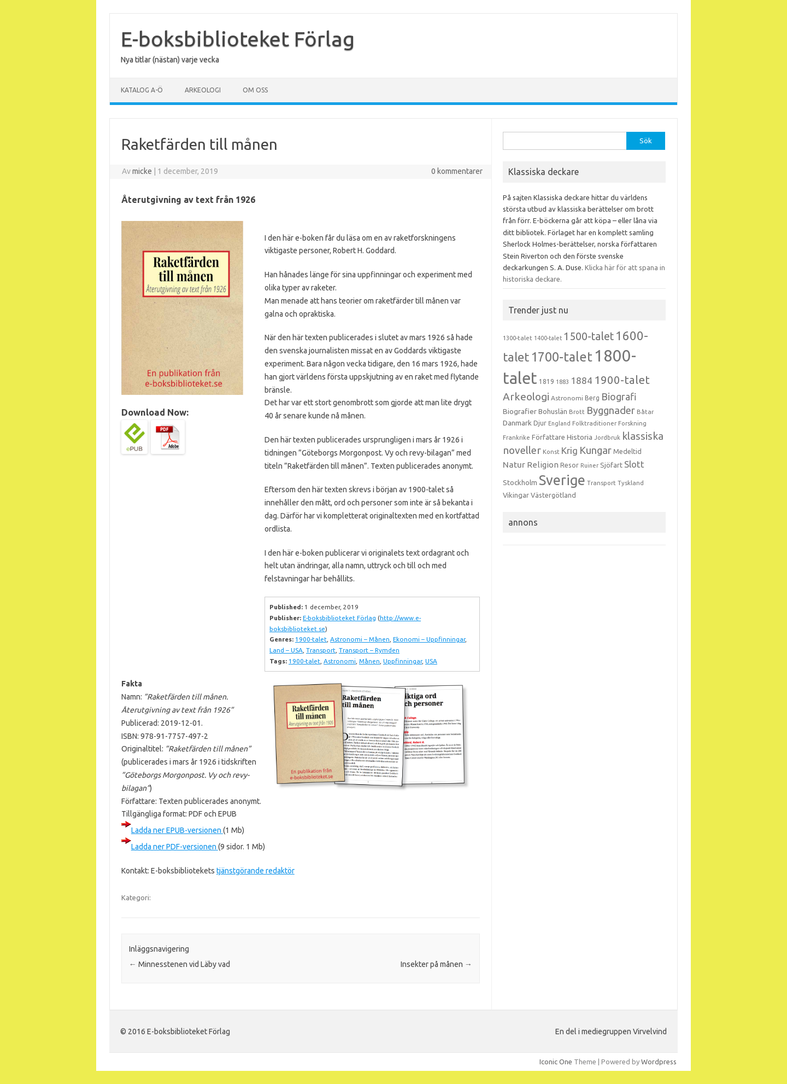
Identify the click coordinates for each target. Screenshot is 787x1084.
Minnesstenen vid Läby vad (179, 964)
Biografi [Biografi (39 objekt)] (619, 396)
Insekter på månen (436, 964)
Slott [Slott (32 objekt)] (634, 464)
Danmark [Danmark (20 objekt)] (517, 422)
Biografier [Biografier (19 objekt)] (520, 411)
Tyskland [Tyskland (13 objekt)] (631, 483)
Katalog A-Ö (142, 90)
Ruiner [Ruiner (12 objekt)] (589, 465)
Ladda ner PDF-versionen (174, 846)
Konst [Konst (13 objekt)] (551, 451)
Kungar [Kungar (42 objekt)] (595, 450)
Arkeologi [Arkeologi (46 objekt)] (526, 397)
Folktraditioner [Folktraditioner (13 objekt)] (594, 423)
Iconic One (555, 1061)
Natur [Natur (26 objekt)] (514, 464)
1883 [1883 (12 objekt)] (562, 381)
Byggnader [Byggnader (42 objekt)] (610, 410)
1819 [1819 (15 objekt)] (546, 381)
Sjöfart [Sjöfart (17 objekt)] (611, 465)
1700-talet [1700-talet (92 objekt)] (561, 356)
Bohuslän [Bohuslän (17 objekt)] (552, 411)
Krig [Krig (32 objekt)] (569, 450)
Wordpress (659, 1061)
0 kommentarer (457, 171)
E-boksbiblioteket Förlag (238, 38)
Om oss (255, 90)
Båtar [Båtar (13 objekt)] (645, 412)
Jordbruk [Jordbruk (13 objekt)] (607, 437)
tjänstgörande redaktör (255, 870)
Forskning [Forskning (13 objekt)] (632, 423)
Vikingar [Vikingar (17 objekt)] (516, 495)
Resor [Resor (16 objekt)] (569, 465)
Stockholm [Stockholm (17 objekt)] (520, 482)
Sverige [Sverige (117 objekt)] (562, 480)
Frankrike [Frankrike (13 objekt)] (516, 437)
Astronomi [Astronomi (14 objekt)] (567, 397)
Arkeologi (203, 90)
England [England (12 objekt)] (559, 423)
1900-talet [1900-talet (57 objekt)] (622, 380)
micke (142, 171)
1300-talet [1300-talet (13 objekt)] (517, 338)
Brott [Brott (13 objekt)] (577, 412)
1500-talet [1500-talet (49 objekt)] (588, 336)
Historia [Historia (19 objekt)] (579, 437)
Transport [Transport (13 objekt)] (601, 483)
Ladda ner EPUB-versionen (177, 830)
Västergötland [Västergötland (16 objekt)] (553, 495)
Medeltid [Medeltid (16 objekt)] (627, 451)
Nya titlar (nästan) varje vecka (170, 59)
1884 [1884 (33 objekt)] (581, 380)
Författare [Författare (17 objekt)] (548, 437)
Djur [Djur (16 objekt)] (540, 423)
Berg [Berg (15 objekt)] (592, 397)
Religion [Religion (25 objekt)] (543, 464)
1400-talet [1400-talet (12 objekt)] (548, 338)
